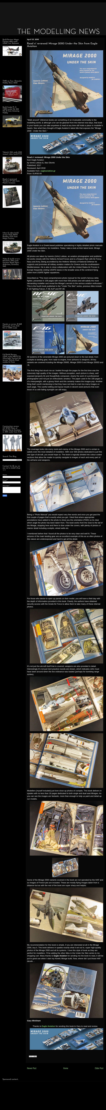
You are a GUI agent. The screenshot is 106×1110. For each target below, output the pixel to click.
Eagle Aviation (48, 1026)
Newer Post (31, 1068)
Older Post (99, 1068)
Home (65, 1068)
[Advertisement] (51, 13)
